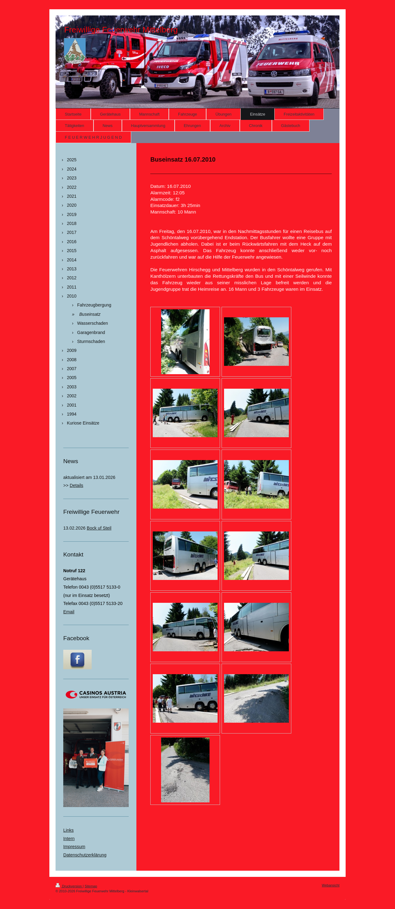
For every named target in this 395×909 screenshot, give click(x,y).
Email (68, 611)
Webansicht (330, 885)
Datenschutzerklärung (84, 854)
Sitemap (91, 886)
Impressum (74, 846)
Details (76, 485)
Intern (69, 838)
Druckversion (69, 886)
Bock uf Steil (99, 528)
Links (68, 830)
